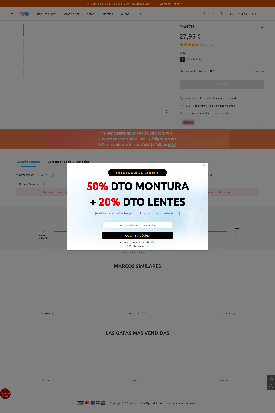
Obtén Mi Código (137, 235)
